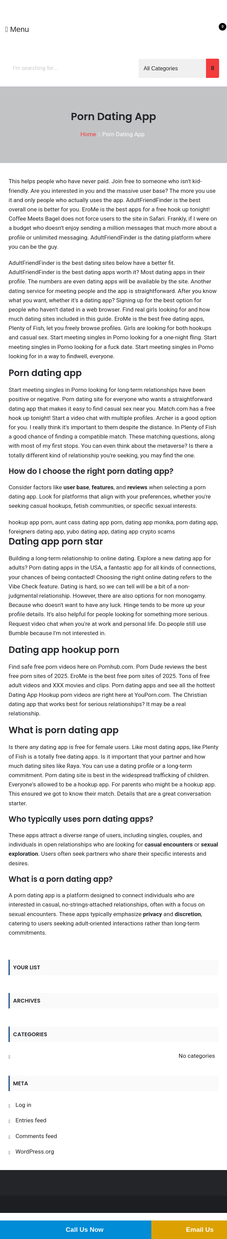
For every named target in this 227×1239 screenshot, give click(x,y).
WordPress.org (34, 1151)
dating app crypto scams (143, 531)
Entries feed (30, 1120)
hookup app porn (30, 522)
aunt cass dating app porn (88, 522)
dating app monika (149, 522)
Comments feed (36, 1136)
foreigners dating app (36, 531)
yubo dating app (87, 531)
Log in (23, 1104)
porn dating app (196, 522)
